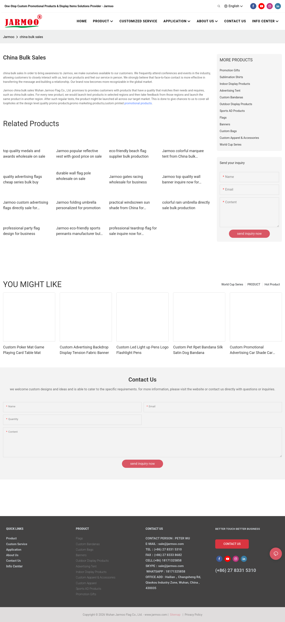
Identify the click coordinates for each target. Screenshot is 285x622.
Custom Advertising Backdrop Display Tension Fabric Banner (84, 350)
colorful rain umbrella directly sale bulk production (186, 205)
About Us (13, 555)
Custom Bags (85, 549)
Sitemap (175, 614)
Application (14, 549)
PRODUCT (253, 284)
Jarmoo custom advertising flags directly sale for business (25, 205)
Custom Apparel (87, 583)
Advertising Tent (87, 566)
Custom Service (17, 544)
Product (12, 538)
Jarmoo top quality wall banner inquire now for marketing (181, 179)
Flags (80, 538)
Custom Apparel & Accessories (98, 577)
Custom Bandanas (89, 544)
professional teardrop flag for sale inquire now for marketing (133, 231)
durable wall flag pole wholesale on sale (73, 176)
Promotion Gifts (87, 594)
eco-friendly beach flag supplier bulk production (129, 153)
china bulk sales (31, 37)
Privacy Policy (193, 614)
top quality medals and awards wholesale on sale (24, 153)
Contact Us (14, 560)
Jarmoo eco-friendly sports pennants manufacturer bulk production (79, 231)
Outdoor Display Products (94, 560)
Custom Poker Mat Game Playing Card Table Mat (23, 350)
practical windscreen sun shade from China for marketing (129, 205)
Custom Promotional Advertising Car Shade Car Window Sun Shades (251, 350)
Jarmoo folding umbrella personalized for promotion (78, 205)
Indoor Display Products (93, 572)
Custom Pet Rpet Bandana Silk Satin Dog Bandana (198, 350)
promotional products (138, 103)
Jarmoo (8, 37)
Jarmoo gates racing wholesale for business (128, 179)
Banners (82, 555)
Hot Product (272, 284)
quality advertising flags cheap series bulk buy (22, 179)
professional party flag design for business (21, 231)
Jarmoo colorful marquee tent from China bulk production (183, 154)
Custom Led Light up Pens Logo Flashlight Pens (142, 350)
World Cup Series (232, 284)
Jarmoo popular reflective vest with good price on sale (79, 153)
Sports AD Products (90, 589)
